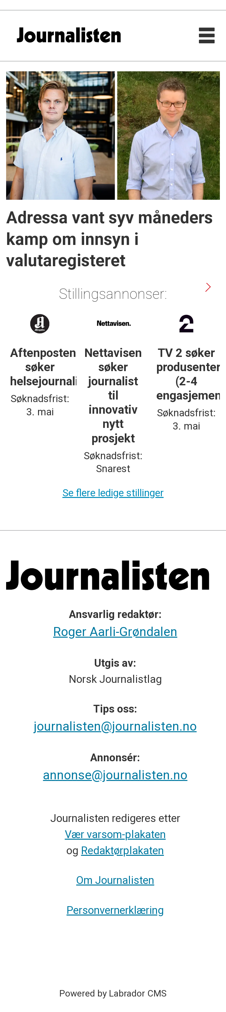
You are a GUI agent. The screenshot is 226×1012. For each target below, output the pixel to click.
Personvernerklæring (115, 910)
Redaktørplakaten (122, 850)
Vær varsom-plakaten (115, 834)
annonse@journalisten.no (115, 775)
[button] (207, 287)
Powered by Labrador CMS (113, 993)
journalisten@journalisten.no (115, 726)
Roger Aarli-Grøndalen (115, 631)
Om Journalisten (115, 880)
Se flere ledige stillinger (113, 493)
